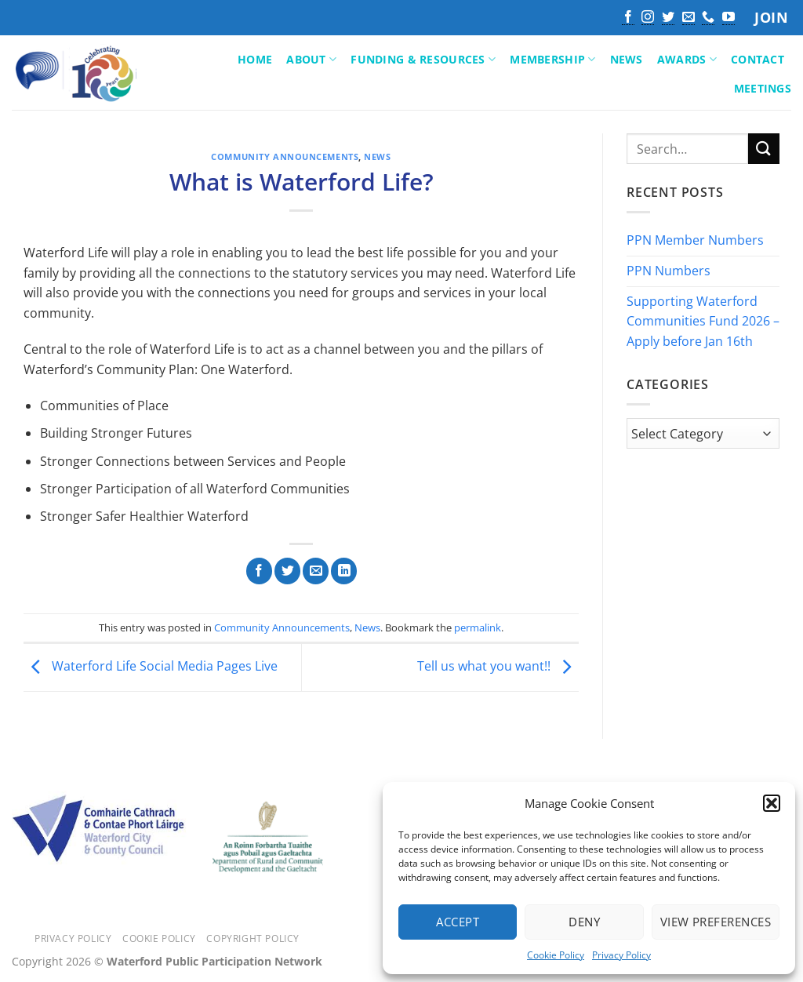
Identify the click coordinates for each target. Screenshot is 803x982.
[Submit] (763, 148)
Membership (552, 59)
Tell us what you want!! (498, 666)
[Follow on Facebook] (628, 18)
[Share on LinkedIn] (344, 571)
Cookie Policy (555, 955)
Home (255, 59)
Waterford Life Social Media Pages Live (151, 666)
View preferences (715, 921)
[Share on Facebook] (259, 571)
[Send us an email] (688, 18)
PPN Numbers (668, 270)
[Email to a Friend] (316, 571)
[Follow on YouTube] (728, 18)
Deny (584, 921)
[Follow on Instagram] (647, 18)
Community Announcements (284, 156)
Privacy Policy (621, 955)
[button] (771, 803)
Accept (457, 921)
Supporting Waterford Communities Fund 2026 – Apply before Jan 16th (703, 321)
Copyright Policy (253, 938)
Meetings (762, 88)
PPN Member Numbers (695, 240)
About (311, 59)
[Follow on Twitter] (668, 18)
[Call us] (708, 18)
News (626, 59)
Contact (757, 59)
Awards (687, 59)
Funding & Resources (423, 59)
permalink (477, 627)
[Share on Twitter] (287, 571)
